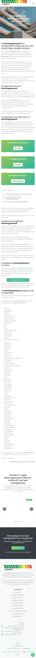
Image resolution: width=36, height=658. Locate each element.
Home (6, 31)
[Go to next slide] (31, 509)
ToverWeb (9, 648)
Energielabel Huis (17, 616)
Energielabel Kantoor (17, 603)
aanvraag (17, 248)
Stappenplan (16, 651)
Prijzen (9, 651)
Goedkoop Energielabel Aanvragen (17, 611)
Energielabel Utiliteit (17, 597)
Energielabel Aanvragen (17, 608)
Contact (18, 654)
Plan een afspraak (18, 548)
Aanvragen (18, 148)
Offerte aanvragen (18, 181)
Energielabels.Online (28, 270)
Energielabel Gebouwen (17, 600)
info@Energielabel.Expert (11, 634)
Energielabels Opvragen (18, 280)
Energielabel (17, 592)
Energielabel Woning (17, 613)
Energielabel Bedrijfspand (17, 595)
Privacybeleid (17, 648)
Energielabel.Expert (18, 93)
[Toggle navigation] (33, 3)
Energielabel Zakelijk (17, 605)
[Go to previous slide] (4, 509)
